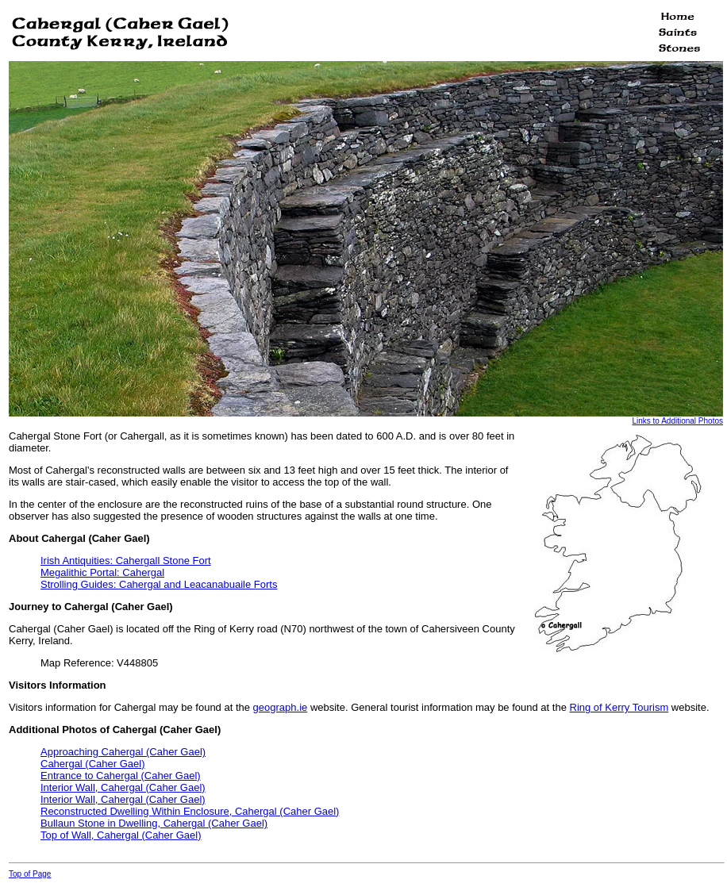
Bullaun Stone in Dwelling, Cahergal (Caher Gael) (153, 823)
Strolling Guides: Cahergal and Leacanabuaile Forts (158, 584)
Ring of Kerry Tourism (619, 707)
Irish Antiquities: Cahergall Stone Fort (125, 560)
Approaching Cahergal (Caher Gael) (123, 752)
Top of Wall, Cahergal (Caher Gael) (121, 835)
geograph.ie (280, 707)
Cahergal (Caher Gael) (92, 764)
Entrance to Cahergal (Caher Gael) (120, 775)
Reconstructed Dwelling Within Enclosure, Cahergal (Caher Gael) (189, 811)
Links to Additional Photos (677, 421)
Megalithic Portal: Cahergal (102, 572)
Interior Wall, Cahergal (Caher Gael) (123, 787)
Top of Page (30, 874)
